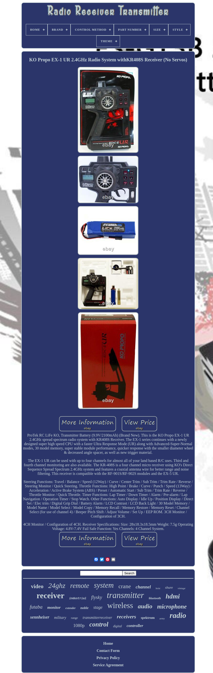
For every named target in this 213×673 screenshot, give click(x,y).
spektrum (148, 618)
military (60, 617)
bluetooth (155, 598)
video (37, 586)
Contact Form (108, 651)
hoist (158, 588)
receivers (126, 617)
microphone (172, 606)
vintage (181, 588)
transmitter (125, 595)
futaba (36, 607)
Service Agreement (108, 665)
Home (108, 643)
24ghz (57, 585)
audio (145, 606)
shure (169, 587)
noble (84, 608)
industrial (77, 598)
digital (117, 626)
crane (125, 586)
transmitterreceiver (97, 617)
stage (97, 607)
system (104, 585)
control (99, 624)
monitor (54, 607)
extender (71, 608)
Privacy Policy (108, 658)
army (162, 618)
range (74, 618)
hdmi (173, 596)
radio (177, 615)
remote (79, 585)
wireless (120, 605)
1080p (79, 625)
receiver (50, 595)
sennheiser (39, 617)
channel (143, 586)
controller (135, 625)
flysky (96, 597)
